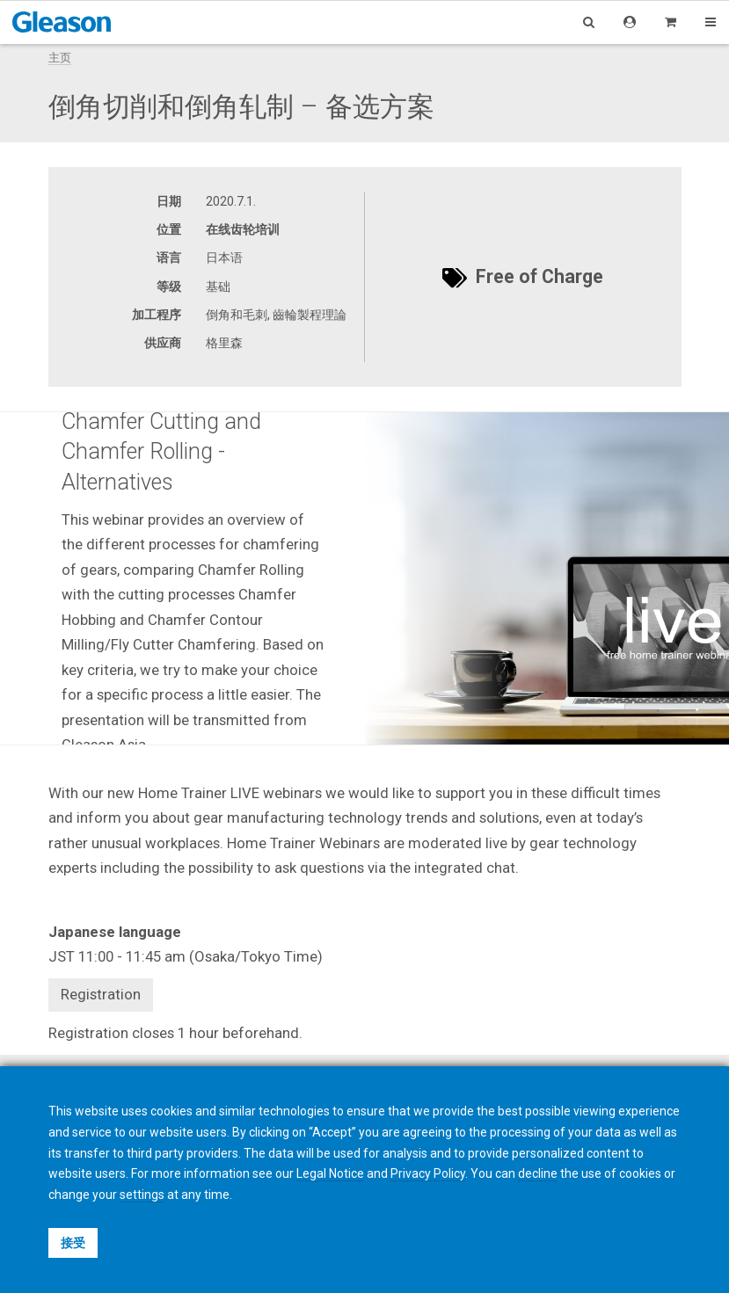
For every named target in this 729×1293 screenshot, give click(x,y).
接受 (73, 1243)
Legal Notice (330, 1173)
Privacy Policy (427, 1173)
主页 (59, 57)
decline (538, 1173)
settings (142, 1195)
